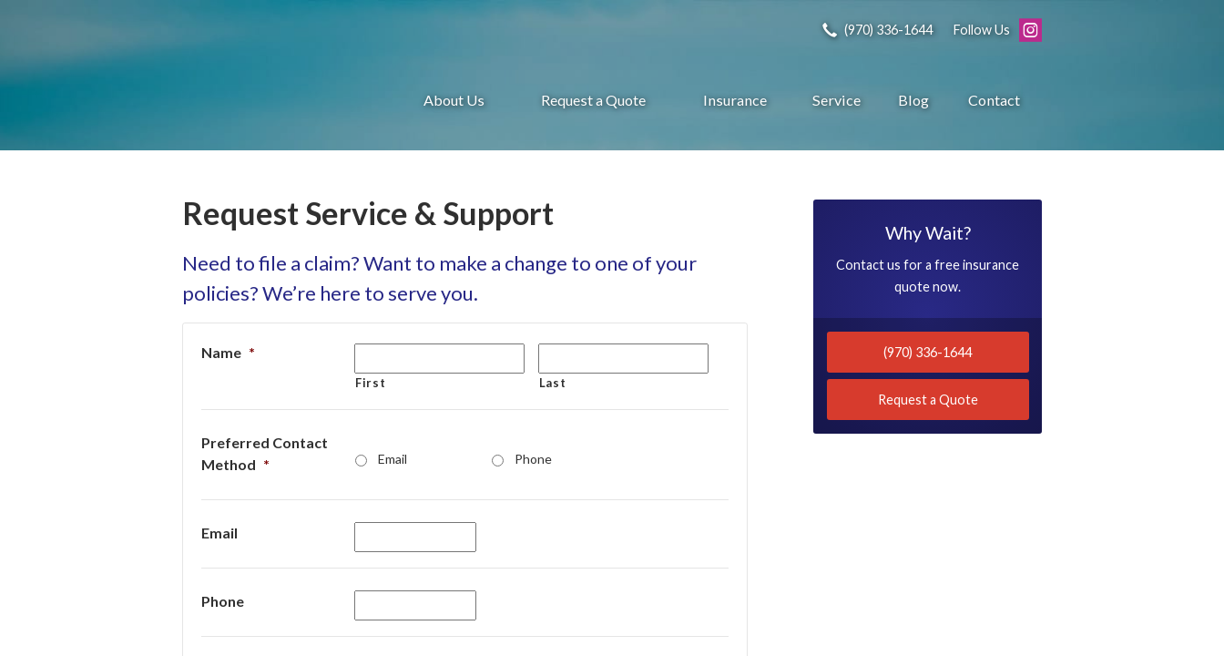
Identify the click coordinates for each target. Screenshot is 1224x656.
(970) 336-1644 (927, 352)
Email (392, 458)
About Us (453, 99)
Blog (913, 99)
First (370, 382)
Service (836, 99)
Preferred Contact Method (264, 453)
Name (228, 352)
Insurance (735, 99)
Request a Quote (593, 99)
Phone (533, 458)
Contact (994, 99)
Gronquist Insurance (277, 100)
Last (552, 382)
